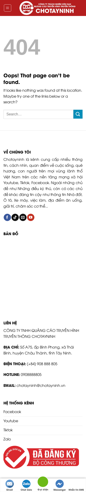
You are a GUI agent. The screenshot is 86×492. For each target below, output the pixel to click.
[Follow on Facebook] (7, 217)
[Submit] (78, 114)
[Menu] (7, 8)
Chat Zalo (26, 485)
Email (10, 485)
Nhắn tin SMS (76, 485)
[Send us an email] (22, 217)
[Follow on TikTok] (15, 217)
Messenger (59, 485)
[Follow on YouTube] (30, 217)
